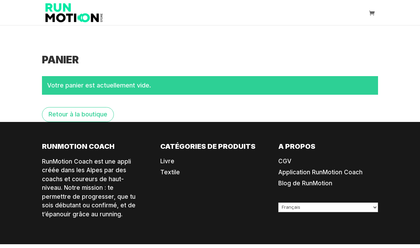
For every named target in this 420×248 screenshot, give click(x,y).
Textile (170, 172)
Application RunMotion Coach (320, 172)
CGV (284, 161)
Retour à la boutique (78, 114)
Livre (167, 161)
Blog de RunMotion (305, 183)
